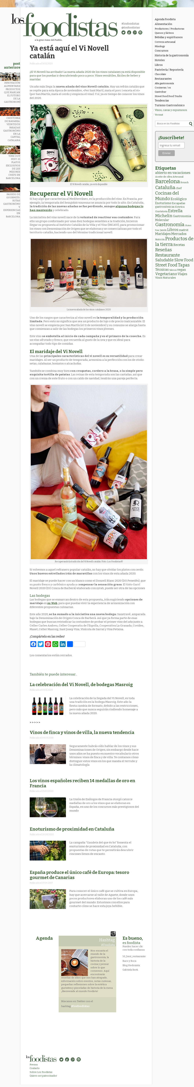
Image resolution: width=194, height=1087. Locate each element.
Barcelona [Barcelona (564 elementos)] (167, 181)
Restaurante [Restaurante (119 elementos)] (167, 255)
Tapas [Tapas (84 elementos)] (184, 265)
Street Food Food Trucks (168, 96)
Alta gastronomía (164, 83)
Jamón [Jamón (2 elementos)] (163, 230)
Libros (159, 65)
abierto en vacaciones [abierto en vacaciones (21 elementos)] (172, 173)
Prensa (34, 1064)
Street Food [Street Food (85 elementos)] (166, 265)
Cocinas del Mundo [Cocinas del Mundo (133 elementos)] (167, 195)
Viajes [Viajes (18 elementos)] (182, 274)
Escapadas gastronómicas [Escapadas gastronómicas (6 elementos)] (170, 205)
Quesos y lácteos (164, 33)
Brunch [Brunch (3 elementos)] (184, 182)
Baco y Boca (129, 961)
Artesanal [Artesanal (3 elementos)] (178, 176)
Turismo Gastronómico (170, 105)
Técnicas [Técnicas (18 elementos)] (162, 270)
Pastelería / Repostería (169, 69)
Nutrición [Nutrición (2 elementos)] (160, 239)
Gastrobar (160, 91)
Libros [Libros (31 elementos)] (172, 229)
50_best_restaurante (134, 956)
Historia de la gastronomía (172, 55)
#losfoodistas (130, 23)
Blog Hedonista (131, 965)
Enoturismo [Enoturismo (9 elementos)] (163, 203)
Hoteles (160, 60)
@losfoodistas (130, 27)
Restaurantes (163, 78)
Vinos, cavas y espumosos (171, 110)
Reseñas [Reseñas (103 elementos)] (163, 249)
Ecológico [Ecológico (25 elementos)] (179, 199)
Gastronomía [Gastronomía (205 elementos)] (169, 224)
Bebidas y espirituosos (169, 37)
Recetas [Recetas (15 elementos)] (179, 245)
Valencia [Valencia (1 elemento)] (173, 270)
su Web (52, 603)
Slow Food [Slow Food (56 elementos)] (183, 260)
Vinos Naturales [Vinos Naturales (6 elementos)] (165, 277)
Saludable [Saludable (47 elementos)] (164, 260)
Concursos (161, 50)
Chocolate (160, 74)
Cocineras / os (163, 87)
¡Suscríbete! (171, 137)
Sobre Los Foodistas (41, 1072)
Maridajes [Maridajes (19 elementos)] (163, 234)
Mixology (160, 46)
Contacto (35, 1068)
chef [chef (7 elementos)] (179, 188)
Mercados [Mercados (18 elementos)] (178, 234)
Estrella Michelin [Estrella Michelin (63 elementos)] (168, 213)
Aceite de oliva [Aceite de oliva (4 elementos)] (163, 176)
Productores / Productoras (169, 28)
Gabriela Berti (130, 969)
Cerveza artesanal (165, 42)
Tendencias (162, 100)
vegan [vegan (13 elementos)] (181, 270)
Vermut (159, 114)
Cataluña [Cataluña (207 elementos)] (165, 187)
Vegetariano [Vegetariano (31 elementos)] (166, 274)
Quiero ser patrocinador (43, 1075)
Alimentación (163, 24)
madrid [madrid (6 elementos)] (183, 230)
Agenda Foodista (165, 19)
